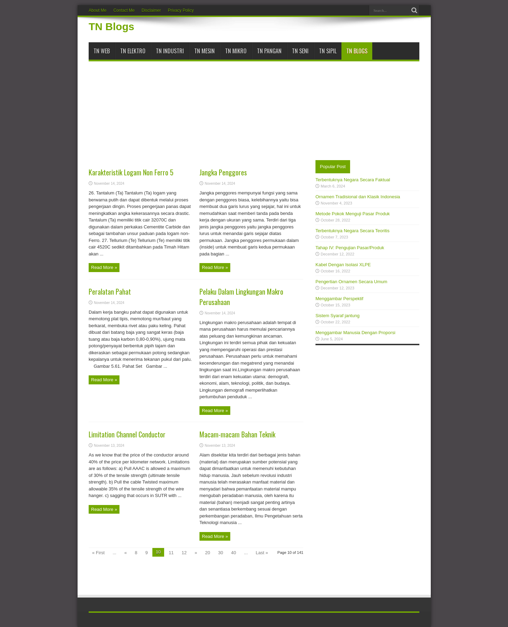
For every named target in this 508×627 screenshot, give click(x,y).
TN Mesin (204, 51)
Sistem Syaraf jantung (337, 315)
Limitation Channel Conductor (127, 434)
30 (220, 552)
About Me (97, 10)
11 (171, 552)
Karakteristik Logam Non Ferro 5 (131, 172)
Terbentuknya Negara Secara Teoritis (352, 230)
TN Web (101, 51)
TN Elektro (132, 51)
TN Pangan (269, 51)
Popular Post (333, 166)
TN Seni (300, 51)
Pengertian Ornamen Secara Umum (351, 281)
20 (207, 552)
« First (98, 552)
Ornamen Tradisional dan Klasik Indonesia (357, 196)
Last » (262, 552)
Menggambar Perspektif (339, 298)
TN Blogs (111, 26)
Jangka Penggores (223, 172)
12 (184, 552)
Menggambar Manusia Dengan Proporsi (355, 332)
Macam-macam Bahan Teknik (237, 434)
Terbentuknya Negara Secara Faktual (352, 179)
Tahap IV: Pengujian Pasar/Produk (349, 247)
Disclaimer (151, 10)
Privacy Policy (181, 10)
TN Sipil (328, 51)
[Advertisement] (254, 108)
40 (233, 552)
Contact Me (123, 10)
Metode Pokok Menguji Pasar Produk (352, 213)
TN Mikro (236, 51)
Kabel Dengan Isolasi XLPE (343, 264)
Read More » (104, 267)
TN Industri (170, 51)
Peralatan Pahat (110, 291)
